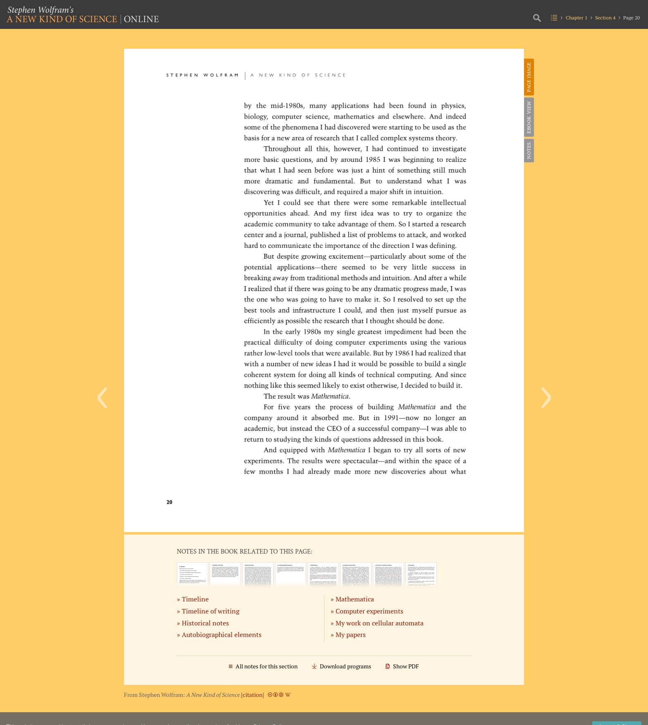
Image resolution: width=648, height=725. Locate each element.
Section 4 (605, 17)
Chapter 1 (576, 17)
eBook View (529, 117)
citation (252, 695)
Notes (529, 150)
